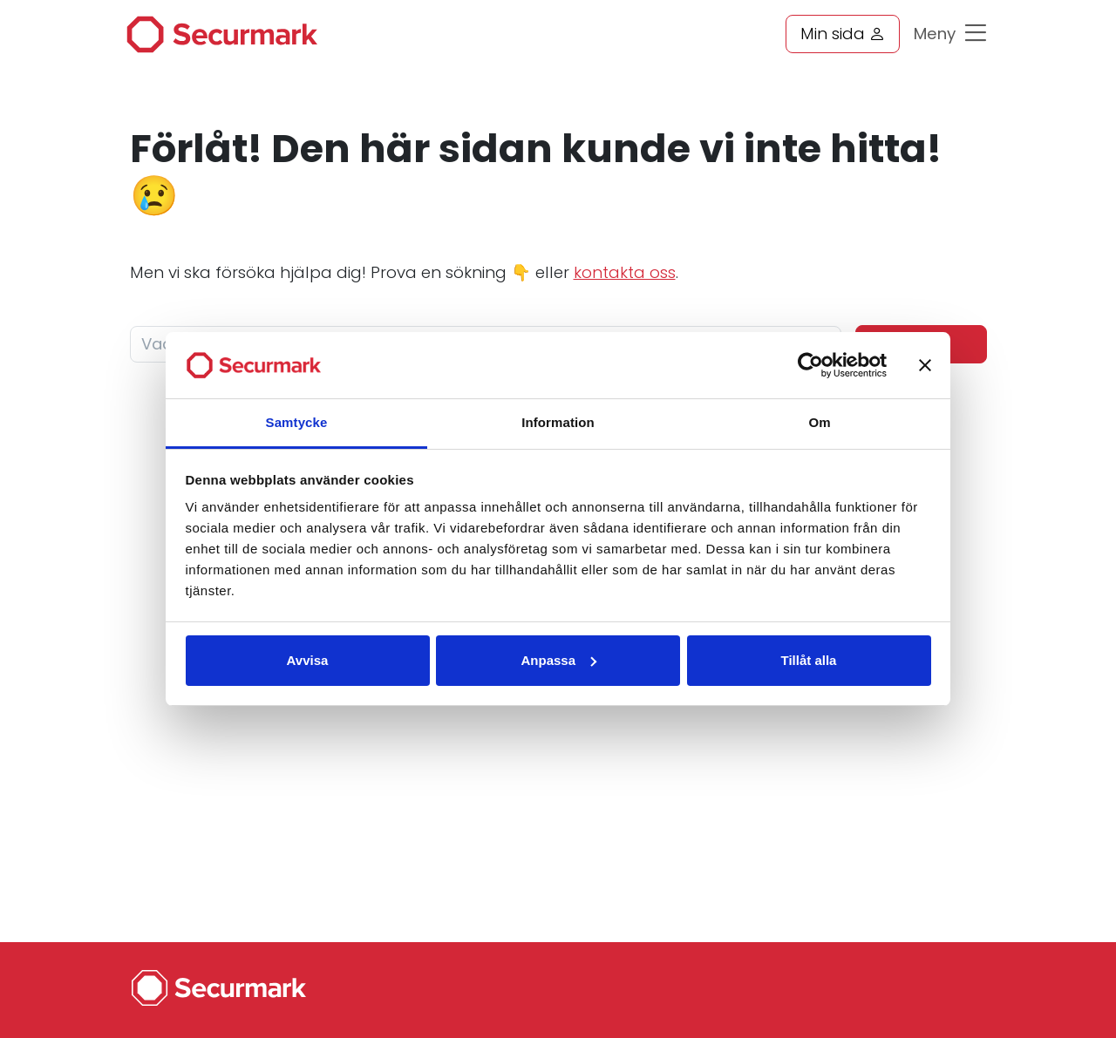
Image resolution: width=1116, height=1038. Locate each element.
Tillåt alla (809, 660)
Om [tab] (819, 422)
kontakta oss (625, 272)
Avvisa (308, 660)
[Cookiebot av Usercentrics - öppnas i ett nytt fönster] (810, 365)
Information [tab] (558, 422)
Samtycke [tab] (297, 422)
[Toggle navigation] (980, 38)
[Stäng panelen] (925, 365)
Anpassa (558, 660)
